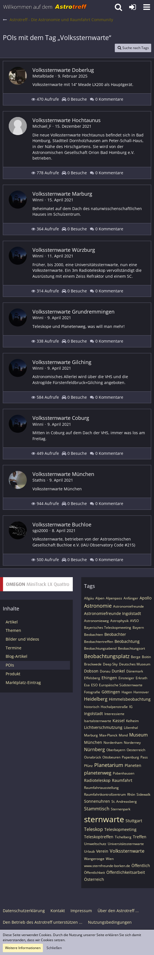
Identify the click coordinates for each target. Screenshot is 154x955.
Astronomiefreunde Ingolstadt (112, 613)
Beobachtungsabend (100, 648)
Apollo (145, 598)
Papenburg (130, 757)
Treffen (139, 836)
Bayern (138, 627)
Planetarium (108, 765)
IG (131, 706)
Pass (144, 757)
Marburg (91, 735)
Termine (13, 647)
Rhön (131, 794)
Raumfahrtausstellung (101, 787)
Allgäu (89, 598)
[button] (146, 7)
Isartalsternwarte (97, 720)
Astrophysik (119, 620)
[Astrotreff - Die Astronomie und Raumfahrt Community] (45, 7)
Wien (110, 858)
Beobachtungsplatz (106, 656)
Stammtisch (96, 809)
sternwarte (104, 819)
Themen (13, 630)
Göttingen (111, 691)
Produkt (13, 673)
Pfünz (88, 765)
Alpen (99, 598)
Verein (102, 851)
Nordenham (113, 742)
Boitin (146, 656)
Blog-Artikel (16, 656)
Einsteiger (126, 678)
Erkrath (141, 678)
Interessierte (114, 713)
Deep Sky (110, 664)
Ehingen (109, 677)
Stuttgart (134, 820)
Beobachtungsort (131, 648)
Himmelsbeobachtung (130, 699)
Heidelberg (95, 699)
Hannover (141, 692)
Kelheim (132, 720)
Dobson (91, 671)
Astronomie (98, 605)
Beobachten (93, 634)
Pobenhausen (123, 773)
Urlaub (89, 851)
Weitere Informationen (23, 947)
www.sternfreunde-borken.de (107, 865)
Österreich (94, 879)
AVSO (134, 620)
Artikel (12, 622)
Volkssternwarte (127, 851)
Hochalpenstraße (114, 706)
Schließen (54, 947)
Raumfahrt (122, 780)
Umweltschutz (95, 843)
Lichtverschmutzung (103, 727)
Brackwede (93, 664)
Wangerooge (94, 858)
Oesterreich (136, 749)
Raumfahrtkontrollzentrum (105, 794)
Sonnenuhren (97, 801)
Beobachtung (127, 641)
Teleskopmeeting (120, 829)
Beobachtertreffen (98, 641)
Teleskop (93, 829)
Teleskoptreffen (98, 836)
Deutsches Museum (134, 664)
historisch (91, 706)
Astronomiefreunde (128, 606)
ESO (94, 685)
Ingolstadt (93, 713)
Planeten (133, 765)
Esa (87, 685)
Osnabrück (92, 757)
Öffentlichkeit (94, 872)
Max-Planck (108, 735)
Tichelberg (123, 837)
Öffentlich (140, 865)
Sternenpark (120, 809)
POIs (10, 665)
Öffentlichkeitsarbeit (125, 872)
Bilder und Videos (22, 639)
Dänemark (134, 671)
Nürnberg (94, 749)
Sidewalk (143, 794)
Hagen (127, 692)
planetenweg (97, 773)
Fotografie (92, 692)
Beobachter (115, 634)
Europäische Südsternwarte (120, 685)
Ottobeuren (111, 757)
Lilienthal (131, 727)
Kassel (119, 720)
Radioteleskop (97, 780)
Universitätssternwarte (126, 843)
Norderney (132, 742)
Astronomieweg (96, 620)
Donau (105, 671)
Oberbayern (115, 749)
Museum (138, 735)
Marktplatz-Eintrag (23, 682)
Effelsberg (92, 678)
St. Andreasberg (124, 801)
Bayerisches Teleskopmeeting (107, 627)
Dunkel (118, 671)
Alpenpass (114, 598)
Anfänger (131, 598)
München (93, 742)
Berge (135, 656)
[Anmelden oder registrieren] (132, 7)
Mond (123, 735)
